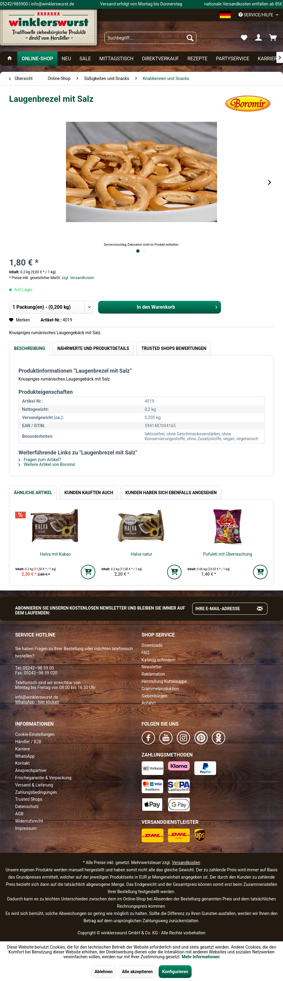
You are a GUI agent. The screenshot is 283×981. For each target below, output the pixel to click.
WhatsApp (25, 756)
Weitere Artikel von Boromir (46, 464)
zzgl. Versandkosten (78, 278)
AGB (19, 813)
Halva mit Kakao (55, 554)
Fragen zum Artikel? (39, 459)
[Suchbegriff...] (150, 38)
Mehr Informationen (200, 956)
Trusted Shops (28, 799)
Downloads (152, 645)
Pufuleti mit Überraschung (227, 554)
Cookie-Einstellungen (34, 734)
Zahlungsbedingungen (36, 792)
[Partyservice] (233, 59)
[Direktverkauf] (160, 59)
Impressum (25, 828)
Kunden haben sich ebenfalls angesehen (171, 492)
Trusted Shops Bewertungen (173, 348)
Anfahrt (149, 702)
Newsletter (152, 666)
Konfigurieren (175, 971)
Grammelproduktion (160, 688)
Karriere (22, 749)
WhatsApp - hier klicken (37, 702)
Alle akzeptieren (137, 971)
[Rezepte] (197, 59)
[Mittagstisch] (116, 59)
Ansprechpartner (31, 770)
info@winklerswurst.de (36, 697)
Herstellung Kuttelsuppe (164, 681)
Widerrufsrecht (29, 821)
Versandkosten (186, 862)
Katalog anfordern (159, 659)
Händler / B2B (28, 741)
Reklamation (153, 674)
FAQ (145, 652)
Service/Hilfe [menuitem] (256, 14)
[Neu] (66, 59)
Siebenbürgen (154, 695)
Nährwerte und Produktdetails (93, 348)
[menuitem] (150, 38)
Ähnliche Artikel (33, 492)
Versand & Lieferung (34, 785)
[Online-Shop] (37, 59)
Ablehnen (104, 971)
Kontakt (22, 763)
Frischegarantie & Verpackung (43, 777)
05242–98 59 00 (38, 668)
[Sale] (85, 59)
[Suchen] (190, 38)
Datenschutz (27, 806)
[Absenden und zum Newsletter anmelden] (260, 609)
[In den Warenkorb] (88, 572)
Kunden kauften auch (88, 492)
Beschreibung (29, 348)
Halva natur (141, 554)
